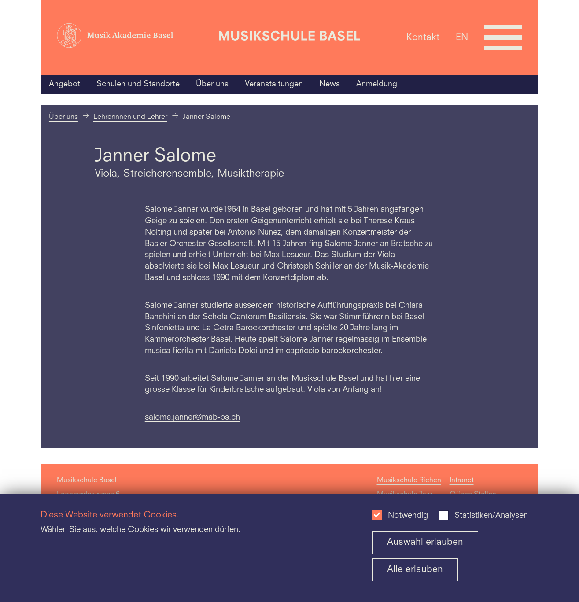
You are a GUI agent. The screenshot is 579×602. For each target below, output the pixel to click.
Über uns (212, 84)
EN (462, 37)
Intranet (462, 480)
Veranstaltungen (274, 84)
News (329, 84)
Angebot (64, 84)
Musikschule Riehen (409, 480)
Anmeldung (376, 84)
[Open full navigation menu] (503, 37)
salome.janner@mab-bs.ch (192, 418)
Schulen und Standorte (138, 84)
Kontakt (422, 37)
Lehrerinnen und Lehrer (130, 117)
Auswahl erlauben (425, 542)
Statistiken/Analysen (491, 516)
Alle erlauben (415, 569)
